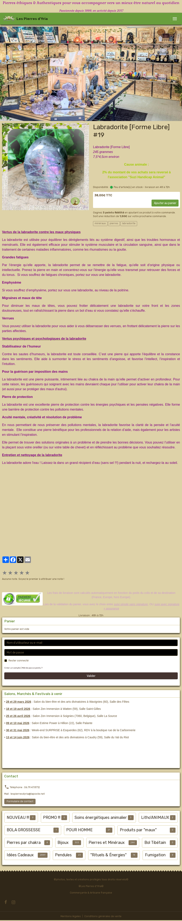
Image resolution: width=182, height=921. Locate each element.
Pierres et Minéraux (107, 842)
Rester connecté (19, 660)
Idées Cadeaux (20, 855)
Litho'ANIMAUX (155, 817)
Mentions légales (71, 916)
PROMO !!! (51, 817)
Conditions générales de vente (102, 916)
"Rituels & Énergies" (108, 855)
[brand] (25, 19)
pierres (114, 223)
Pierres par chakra (24, 842)
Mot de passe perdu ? (32, 668)
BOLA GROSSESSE (23, 830)
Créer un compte (12, 668)
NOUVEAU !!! (18, 817)
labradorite (128, 223)
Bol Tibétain (155, 842)
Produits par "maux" (138, 830)
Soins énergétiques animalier (101, 817)
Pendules (63, 855)
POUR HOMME (79, 830)
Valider (91, 676)
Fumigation (155, 855)
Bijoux (63, 842)
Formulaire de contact (20, 801)
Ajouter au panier (165, 203)
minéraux (100, 223)
